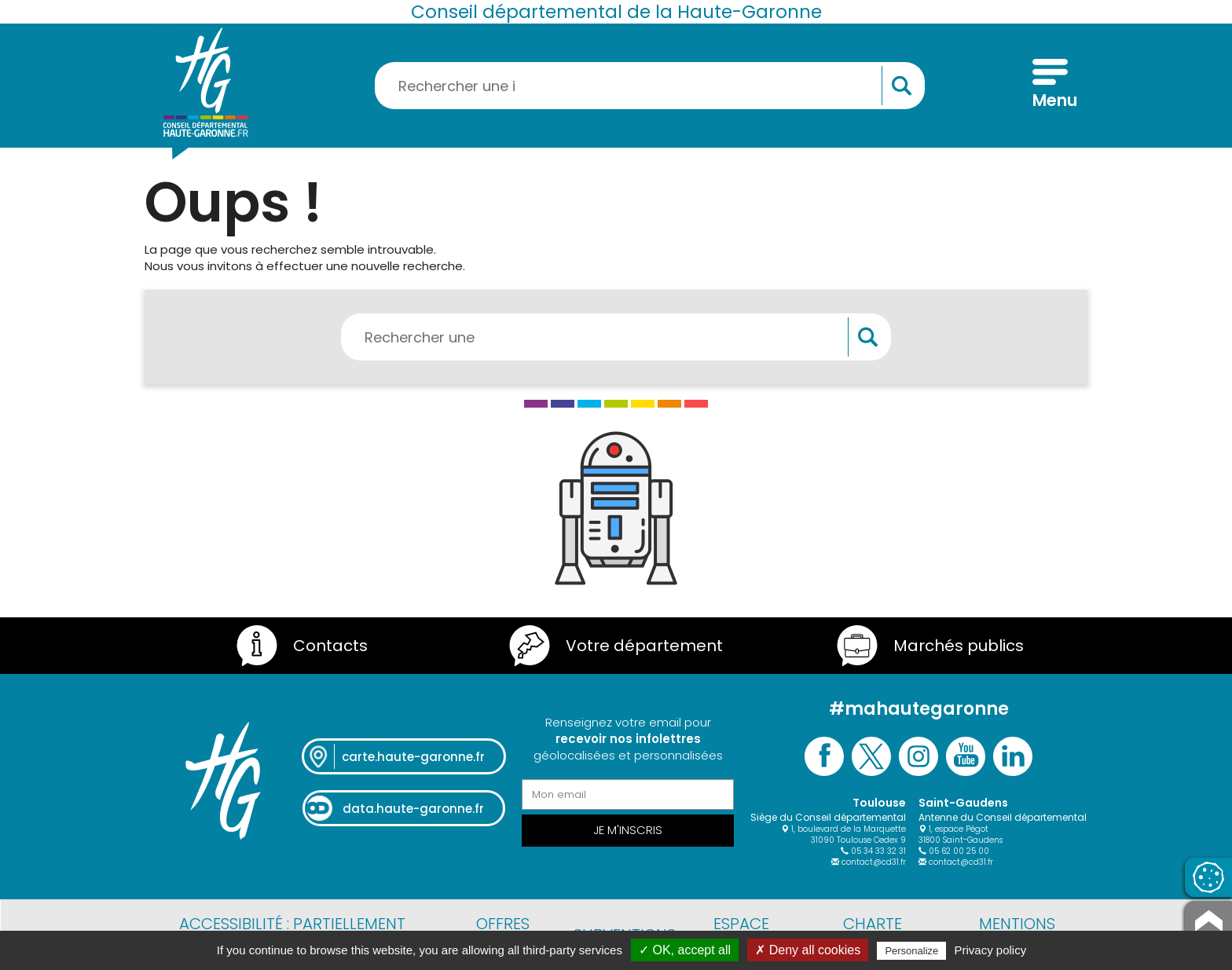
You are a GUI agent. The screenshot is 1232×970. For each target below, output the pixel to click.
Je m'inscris (627, 830)
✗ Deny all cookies (807, 950)
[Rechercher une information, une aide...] (650, 85)
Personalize (911, 951)
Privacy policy (991, 950)
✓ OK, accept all (685, 950)
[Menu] (1050, 85)
